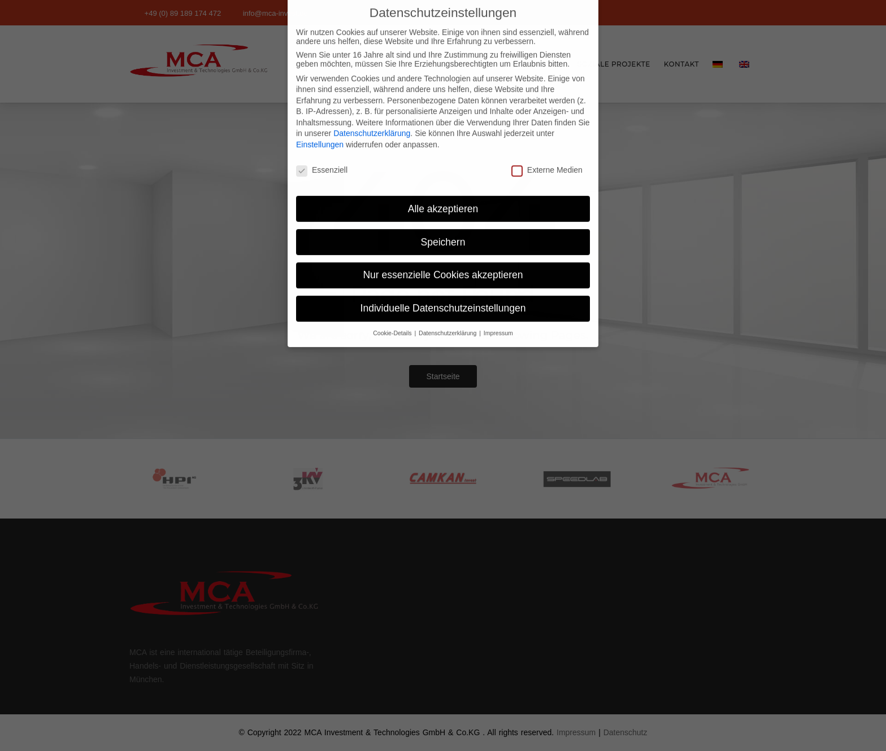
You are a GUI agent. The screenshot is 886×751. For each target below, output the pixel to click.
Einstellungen (320, 129)
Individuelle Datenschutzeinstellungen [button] (443, 292)
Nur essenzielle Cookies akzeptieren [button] (443, 259)
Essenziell (322, 154)
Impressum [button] (498, 317)
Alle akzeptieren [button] (443, 193)
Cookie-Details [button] (393, 317)
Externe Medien (547, 154)
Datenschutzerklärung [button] (448, 317)
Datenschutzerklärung (371, 117)
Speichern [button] (443, 226)
